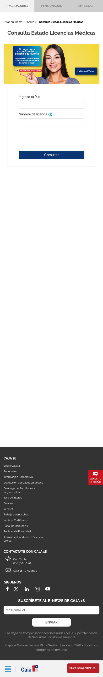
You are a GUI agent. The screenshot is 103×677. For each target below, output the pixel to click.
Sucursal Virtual (83, 668)
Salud (30, 22)
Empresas (85, 6)
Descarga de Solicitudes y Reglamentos (19, 490)
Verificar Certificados (16, 520)
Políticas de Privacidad (17, 531)
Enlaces (8, 503)
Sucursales (10, 471)
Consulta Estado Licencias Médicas (61, 22)
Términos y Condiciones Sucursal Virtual (23, 539)
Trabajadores (17, 6)
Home (18, 22)
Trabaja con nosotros (16, 514)
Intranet (8, 509)
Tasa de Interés (13, 497)
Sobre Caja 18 (12, 465)
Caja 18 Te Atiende (25, 570)
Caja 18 (30, 668)
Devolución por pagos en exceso (23, 482)
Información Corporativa (18, 477)
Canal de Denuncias (16, 526)
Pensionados (51, 6)
